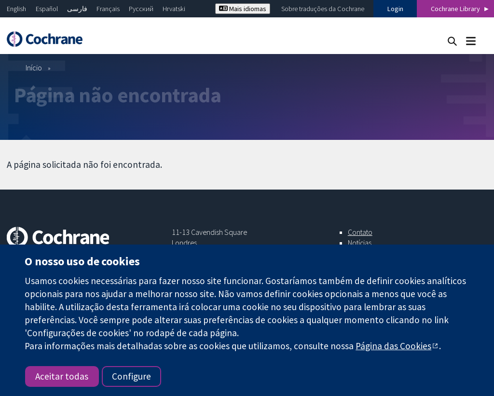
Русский (141, 8)
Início (34, 67)
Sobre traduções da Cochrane (322, 8)
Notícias (359, 242)
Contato (360, 232)
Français (108, 8)
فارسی (77, 8)
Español (47, 8)
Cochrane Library (455, 8)
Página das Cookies (393, 346)
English (16, 8)
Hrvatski (174, 8)
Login (395, 8)
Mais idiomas (242, 8)
